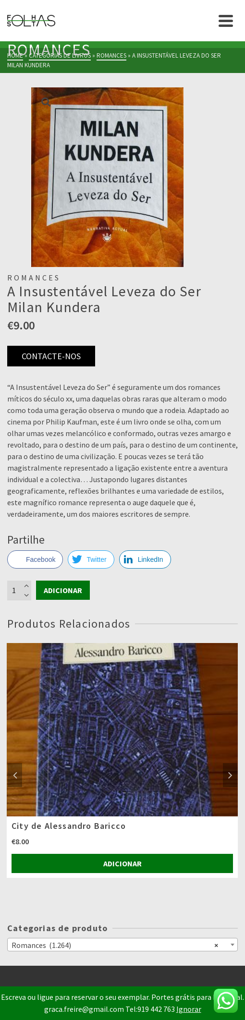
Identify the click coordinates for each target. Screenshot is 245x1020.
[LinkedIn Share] (145, 559)
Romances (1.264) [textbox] (115, 944)
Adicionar (63, 590)
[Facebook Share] (35, 559)
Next (230, 775)
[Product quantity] (19, 590)
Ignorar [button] (188, 1009)
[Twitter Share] (91, 559)
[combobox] (122, 944)
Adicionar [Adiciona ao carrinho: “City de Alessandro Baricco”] (122, 863)
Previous (15, 775)
